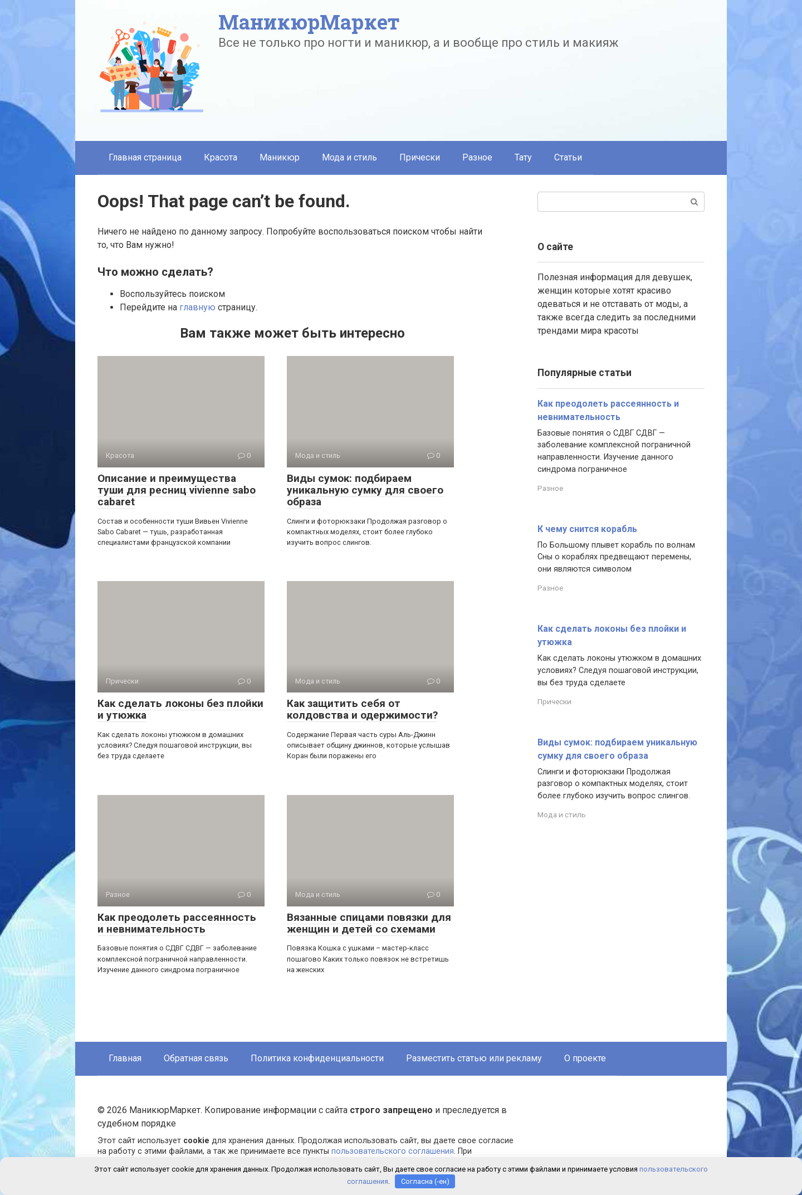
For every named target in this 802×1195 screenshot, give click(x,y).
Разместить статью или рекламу (474, 1058)
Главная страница (145, 157)
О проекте (585, 1058)
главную (197, 307)
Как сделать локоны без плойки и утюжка (180, 709)
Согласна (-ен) (425, 1181)
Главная (125, 1058)
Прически (419, 157)
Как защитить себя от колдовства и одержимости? (362, 709)
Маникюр (280, 157)
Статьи (568, 157)
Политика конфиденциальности (317, 1058)
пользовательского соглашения (392, 1151)
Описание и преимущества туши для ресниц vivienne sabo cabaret (176, 490)
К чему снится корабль (587, 529)
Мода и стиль (349, 157)
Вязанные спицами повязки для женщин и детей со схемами (369, 923)
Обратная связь (196, 1058)
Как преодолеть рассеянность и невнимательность (176, 923)
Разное (477, 157)
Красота (220, 157)
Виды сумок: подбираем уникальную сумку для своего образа (365, 490)
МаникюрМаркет (309, 21)
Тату (523, 157)
